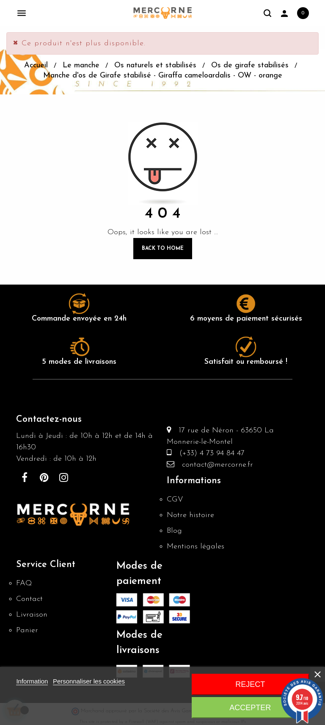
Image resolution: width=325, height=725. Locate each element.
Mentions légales (195, 546)
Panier (27, 630)
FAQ (24, 583)
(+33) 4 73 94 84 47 (208, 453)
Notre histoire (190, 515)
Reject (250, 684)
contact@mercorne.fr (213, 465)
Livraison (31, 615)
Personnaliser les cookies (89, 681)
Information (32, 681)
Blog (174, 531)
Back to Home (163, 248)
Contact (29, 599)
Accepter (250, 707)
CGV (175, 499)
